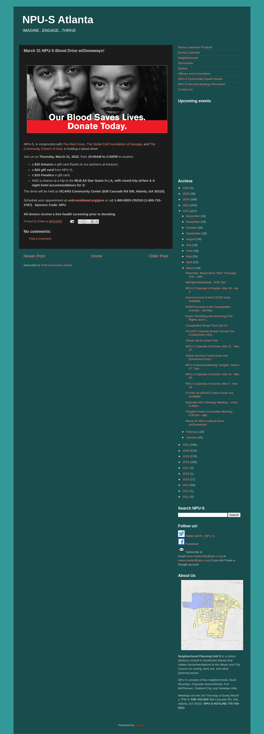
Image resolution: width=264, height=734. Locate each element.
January (192, 437)
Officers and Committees (194, 73)
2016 (186, 473)
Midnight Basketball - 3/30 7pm (206, 282)
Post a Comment (40, 238)
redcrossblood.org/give (86, 200)
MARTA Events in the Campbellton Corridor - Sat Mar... (208, 308)
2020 (186, 450)
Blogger (140, 725)
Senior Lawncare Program (195, 47)
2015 (186, 479)
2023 (186, 205)
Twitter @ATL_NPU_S (196, 536)
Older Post (158, 256)
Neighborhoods (188, 57)
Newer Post (34, 256)
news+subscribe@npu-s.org (204, 556)
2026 (186, 188)
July (189, 245)
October (192, 227)
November (193, 221)
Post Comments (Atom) (57, 265)
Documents (185, 63)
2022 (186, 211)
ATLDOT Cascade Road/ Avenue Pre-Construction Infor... (210, 333)
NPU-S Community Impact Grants (200, 79)
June (189, 250)
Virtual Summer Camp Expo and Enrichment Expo (207, 357)
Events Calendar (189, 52)
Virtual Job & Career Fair (202, 340)
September (194, 233)
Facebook (188, 544)
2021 (186, 444)
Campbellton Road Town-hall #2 (206, 325)
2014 (186, 485)
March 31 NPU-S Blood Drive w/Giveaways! (205, 422)
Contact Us (185, 89)
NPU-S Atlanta (57, 19)
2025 (186, 193)
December (193, 216)
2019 (186, 456)
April (189, 262)
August (191, 239)
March (190, 268)
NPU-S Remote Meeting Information (201, 84)
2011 (186, 496)
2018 (186, 462)
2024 (186, 199)
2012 (186, 491)
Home (96, 256)
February (192, 431)
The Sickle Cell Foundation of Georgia (114, 144)
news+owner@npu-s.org (194, 560)
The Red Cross (74, 144)
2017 (186, 468)
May (189, 256)
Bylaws (182, 68)
